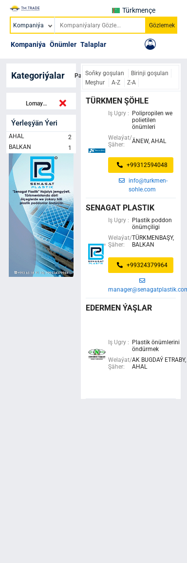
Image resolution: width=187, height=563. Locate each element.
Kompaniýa (28, 44)
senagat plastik (120, 207)
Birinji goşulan (149, 73)
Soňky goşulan (105, 73)
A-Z (117, 82)
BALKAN (41, 148)
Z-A (131, 82)
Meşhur (95, 82)
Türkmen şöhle (117, 100)
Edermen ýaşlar (119, 308)
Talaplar (93, 44)
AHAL (41, 137)
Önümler (63, 44)
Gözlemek (162, 25)
